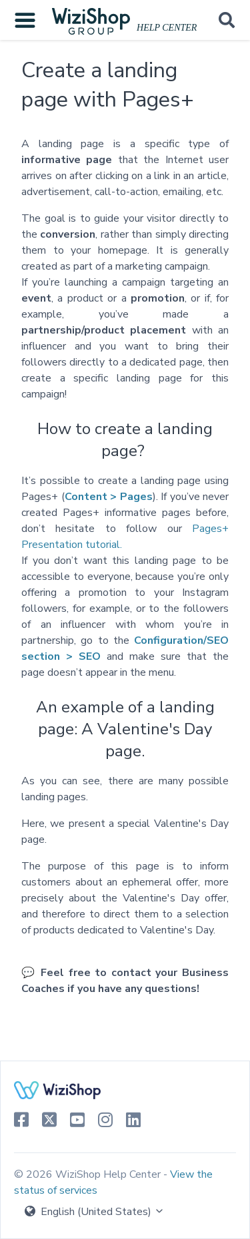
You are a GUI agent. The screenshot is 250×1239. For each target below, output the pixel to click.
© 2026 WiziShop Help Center (88, 1174)
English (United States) (95, 1211)
